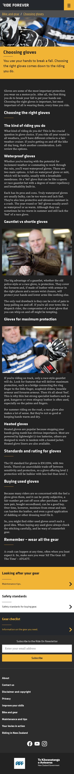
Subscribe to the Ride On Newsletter (37, 641)
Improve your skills (13, 705)
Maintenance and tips (14, 719)
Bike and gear (10, 14)
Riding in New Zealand (15, 732)
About (5, 678)
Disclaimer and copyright (16, 691)
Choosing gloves (33, 14)
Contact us (8, 685)
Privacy (6, 698)
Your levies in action (13, 726)
